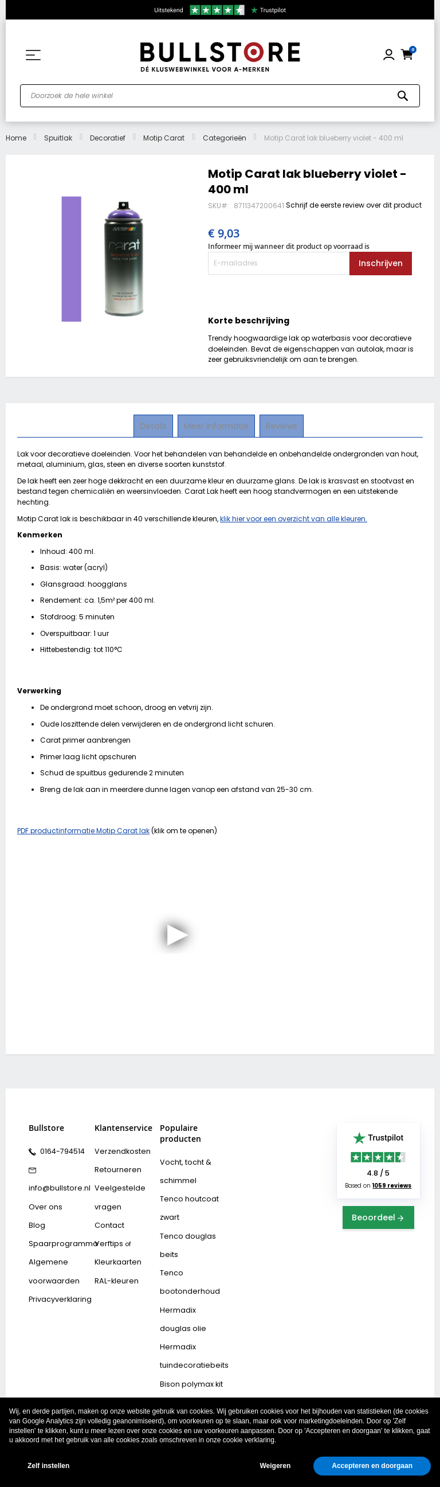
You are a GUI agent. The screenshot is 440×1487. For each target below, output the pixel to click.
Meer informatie (216, 425)
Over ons (43, 1200)
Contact (108, 1216)
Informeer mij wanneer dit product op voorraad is (289, 246)
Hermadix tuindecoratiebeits (189, 1336)
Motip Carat (163, 138)
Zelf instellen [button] (48, 1466)
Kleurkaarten (115, 1250)
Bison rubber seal (187, 1377)
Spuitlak (58, 138)
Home (16, 138)
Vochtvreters (180, 1394)
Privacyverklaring (56, 1283)
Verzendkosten (119, 1150)
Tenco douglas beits (184, 1236)
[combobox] (220, 95)
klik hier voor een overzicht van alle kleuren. (293, 519)
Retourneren (114, 1167)
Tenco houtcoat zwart (185, 1203)
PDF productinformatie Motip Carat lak (83, 831)
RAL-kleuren (113, 1266)
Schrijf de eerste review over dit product (354, 205)
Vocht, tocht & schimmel (182, 1169)
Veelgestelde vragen (116, 1192)
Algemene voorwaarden (50, 1258)
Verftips (107, 1233)
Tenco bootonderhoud (185, 1269)
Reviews (280, 425)
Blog (35, 1216)
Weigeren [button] (275, 1466)
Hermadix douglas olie (190, 1303)
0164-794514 (59, 1150)
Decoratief (107, 138)
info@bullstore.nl (55, 1183)
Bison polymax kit (187, 1360)
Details (154, 425)
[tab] (154, 426)
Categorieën (224, 138)
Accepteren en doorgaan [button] (372, 1466)
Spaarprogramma (58, 1233)
